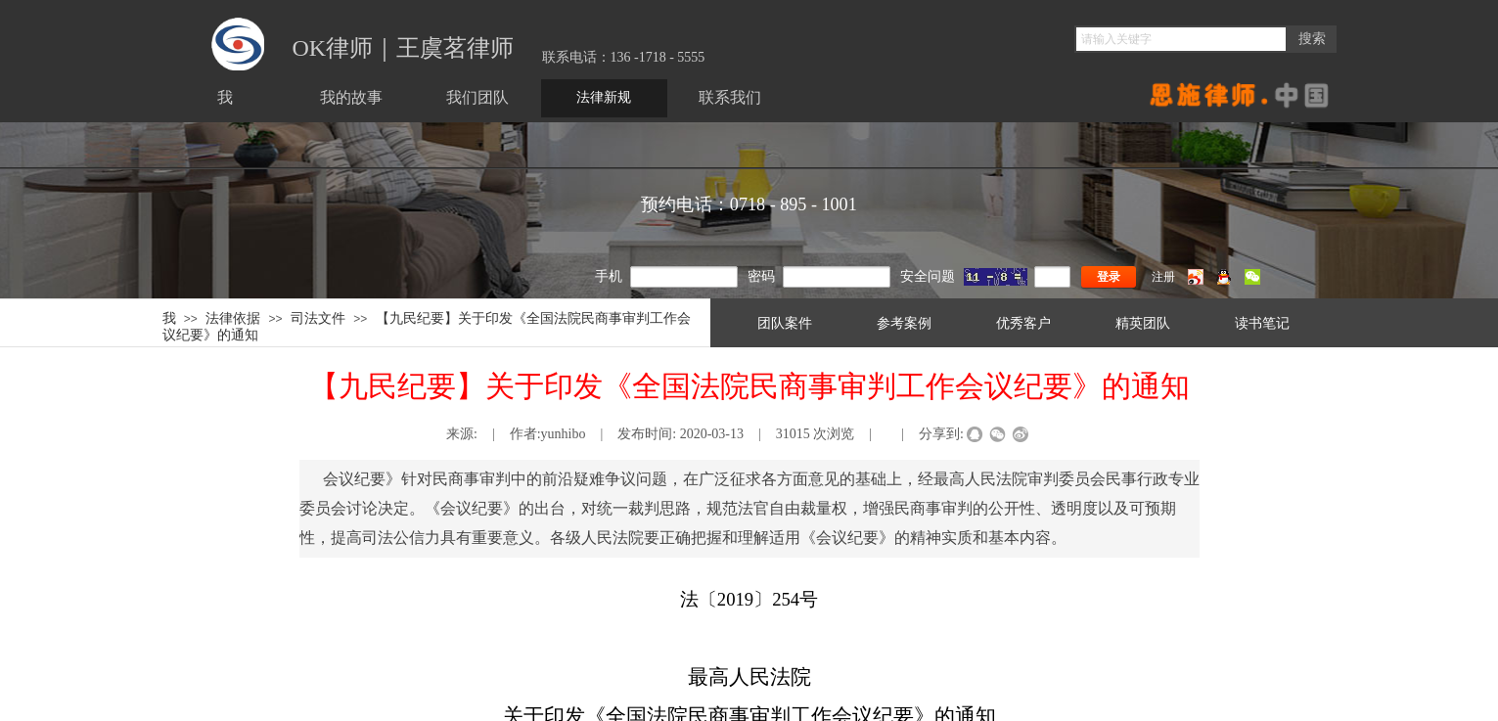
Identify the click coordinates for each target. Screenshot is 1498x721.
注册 (1163, 277)
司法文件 (318, 318)
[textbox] (1181, 39)
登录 (1108, 277)
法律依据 (232, 318)
